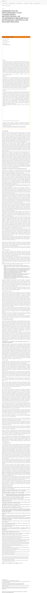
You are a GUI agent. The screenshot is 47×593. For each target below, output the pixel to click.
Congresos (31, 3)
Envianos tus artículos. (37, 3)
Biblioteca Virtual (19, 3)
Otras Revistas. (26, 3)
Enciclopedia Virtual (12, 3)
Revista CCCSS (5, 3)
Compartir (3, 8)
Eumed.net (4, 1)
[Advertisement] (16, 29)
